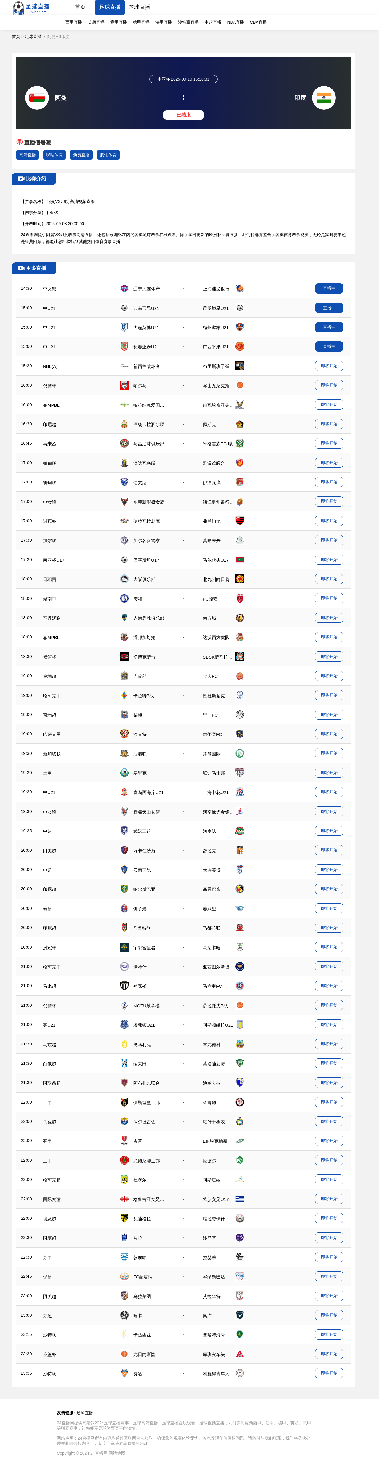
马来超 (49, 986)
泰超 (47, 908)
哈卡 (137, 1315)
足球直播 (110, 7)
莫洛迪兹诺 (214, 1063)
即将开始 (329, 366)
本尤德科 (212, 1044)
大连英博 (212, 869)
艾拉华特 (212, 1296)
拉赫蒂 (209, 1257)
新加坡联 (52, 753)
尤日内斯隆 (144, 1354)
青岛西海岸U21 (148, 792)
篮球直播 (139, 7)
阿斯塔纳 (212, 1179)
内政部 (140, 676)
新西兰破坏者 (146, 366)
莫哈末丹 (212, 540)
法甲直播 (163, 22)
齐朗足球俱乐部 (148, 618)
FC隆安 (210, 598)
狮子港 (140, 908)
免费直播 (81, 155)
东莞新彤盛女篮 (148, 502)
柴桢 (137, 715)
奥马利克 (142, 1044)
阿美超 (49, 850)
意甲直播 (118, 22)
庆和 (137, 598)
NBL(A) (50, 366)
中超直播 (213, 22)
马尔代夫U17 (216, 560)
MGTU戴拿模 (146, 1005)
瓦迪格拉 (142, 1218)
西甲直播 (73, 22)
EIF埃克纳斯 (215, 1141)
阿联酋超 (52, 1082)
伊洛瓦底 (212, 482)
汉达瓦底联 (144, 463)
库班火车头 (214, 1354)
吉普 (137, 1141)
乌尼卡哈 (212, 947)
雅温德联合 (214, 463)
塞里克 (140, 773)
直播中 (329, 288)
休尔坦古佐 (144, 1121)
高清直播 (27, 155)
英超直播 (96, 22)
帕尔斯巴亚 (144, 889)
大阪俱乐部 (144, 579)
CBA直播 (258, 22)
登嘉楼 (140, 986)
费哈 (137, 1373)
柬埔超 (49, 676)
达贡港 (140, 482)
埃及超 (49, 1218)
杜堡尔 (140, 1179)
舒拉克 (209, 850)
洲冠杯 (49, 521)
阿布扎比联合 (146, 1082)
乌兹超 (49, 1044)
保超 (47, 1276)
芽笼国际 (212, 753)
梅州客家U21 (216, 327)
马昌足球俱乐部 (148, 443)
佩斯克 (209, 424)
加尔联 (49, 540)
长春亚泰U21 (146, 346)
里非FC (210, 715)
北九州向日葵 (216, 579)
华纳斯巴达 (214, 1276)
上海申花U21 (216, 792)
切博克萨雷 (144, 656)
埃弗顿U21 (144, 1024)
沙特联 (49, 1334)
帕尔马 (140, 385)
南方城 (209, 618)
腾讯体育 (108, 155)
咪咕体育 (54, 155)
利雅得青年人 (216, 1373)
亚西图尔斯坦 (216, 966)
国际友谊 (52, 1199)
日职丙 (49, 579)
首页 (80, 7)
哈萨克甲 (52, 695)
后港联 (140, 753)
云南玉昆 (142, 869)
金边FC (210, 676)
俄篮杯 (49, 385)
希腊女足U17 (216, 1199)
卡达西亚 (142, 1334)
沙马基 (209, 1237)
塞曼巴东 (212, 889)
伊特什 (140, 966)
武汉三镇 (142, 831)
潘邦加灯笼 (144, 637)
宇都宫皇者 (144, 947)
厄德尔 (209, 1160)
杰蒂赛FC (212, 734)
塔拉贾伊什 (214, 1218)
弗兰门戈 (212, 521)
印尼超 (49, 424)
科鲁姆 (209, 1102)
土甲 (47, 773)
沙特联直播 (188, 22)
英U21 (49, 1024)
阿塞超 (49, 1237)
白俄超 (49, 1063)
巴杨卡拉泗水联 (148, 424)
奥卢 (207, 1315)
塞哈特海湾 (214, 1334)
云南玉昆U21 (146, 308)
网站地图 (117, 1453)
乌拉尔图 (142, 1296)
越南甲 (49, 598)
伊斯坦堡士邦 (146, 1102)
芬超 (47, 1315)
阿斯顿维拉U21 (218, 1024)
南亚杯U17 (54, 560)
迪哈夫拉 (212, 1082)
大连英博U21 (146, 327)
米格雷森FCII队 (218, 443)
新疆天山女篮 (146, 811)
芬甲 (47, 1141)
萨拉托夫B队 (215, 1005)
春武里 (209, 908)
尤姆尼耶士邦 (146, 1160)
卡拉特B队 (143, 695)
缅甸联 (49, 463)
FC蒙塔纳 (142, 1276)
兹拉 (137, 1237)
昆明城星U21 (216, 308)
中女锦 (49, 288)
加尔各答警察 (146, 540)
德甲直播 (141, 22)
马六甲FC (212, 986)
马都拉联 (212, 928)
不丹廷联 (52, 618)
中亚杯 (52, 212)
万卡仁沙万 (144, 850)
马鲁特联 (142, 928)
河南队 (209, 831)
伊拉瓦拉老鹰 (146, 521)
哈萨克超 (52, 1179)
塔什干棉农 (214, 1121)
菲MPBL (51, 405)
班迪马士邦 (214, 773)
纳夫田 (140, 1063)
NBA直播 (235, 22)
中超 (47, 831)
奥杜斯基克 (214, 695)
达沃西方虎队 (216, 637)
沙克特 (140, 734)
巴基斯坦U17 (146, 560)
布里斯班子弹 (216, 366)
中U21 (49, 308)
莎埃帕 (140, 1257)
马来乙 (49, 443)
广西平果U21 (216, 346)
